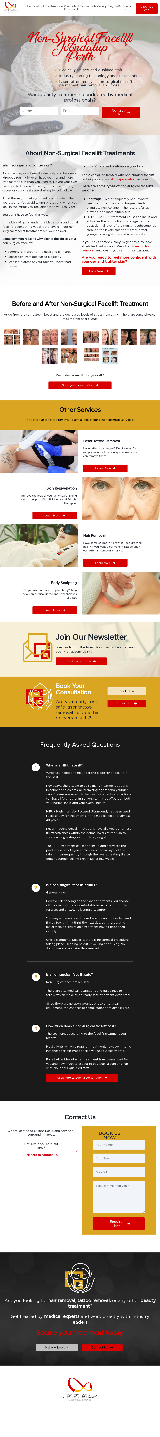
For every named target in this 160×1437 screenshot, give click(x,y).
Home (31, 6)
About (40, 6)
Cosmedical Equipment (71, 8)
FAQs (118, 6)
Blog (110, 6)
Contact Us (128, 8)
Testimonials (88, 6)
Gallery (101, 6)
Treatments (54, 6)
